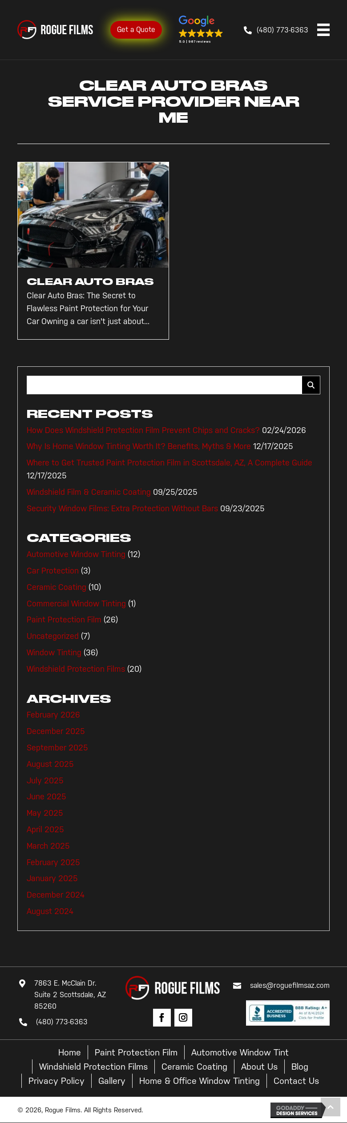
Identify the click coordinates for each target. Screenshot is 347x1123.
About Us (259, 1066)
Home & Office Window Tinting (199, 1080)
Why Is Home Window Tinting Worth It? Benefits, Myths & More (139, 446)
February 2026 (53, 715)
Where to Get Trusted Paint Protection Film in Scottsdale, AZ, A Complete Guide (169, 463)
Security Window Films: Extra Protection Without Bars (122, 508)
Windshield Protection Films (76, 669)
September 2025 (57, 748)
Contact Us (296, 1080)
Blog (299, 1066)
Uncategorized (53, 636)
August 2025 (50, 764)
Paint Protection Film (64, 620)
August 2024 (50, 911)
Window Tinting (54, 653)
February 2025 (53, 862)
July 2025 (45, 781)
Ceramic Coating (56, 587)
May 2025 (45, 813)
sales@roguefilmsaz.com (290, 985)
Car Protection (53, 571)
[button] (201, 30)
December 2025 (56, 731)
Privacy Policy (56, 1080)
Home (69, 1052)
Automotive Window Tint (240, 1052)
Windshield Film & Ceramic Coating (89, 492)
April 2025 (45, 829)
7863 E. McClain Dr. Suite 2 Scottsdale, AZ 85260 (70, 994)
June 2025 (46, 797)
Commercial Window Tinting (76, 604)
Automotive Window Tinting (76, 554)
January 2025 (52, 878)
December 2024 (56, 895)
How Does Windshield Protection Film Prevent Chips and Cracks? (143, 430)
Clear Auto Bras (90, 281)
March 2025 (48, 846)
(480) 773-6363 (282, 30)
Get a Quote (136, 29)
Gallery (111, 1080)
